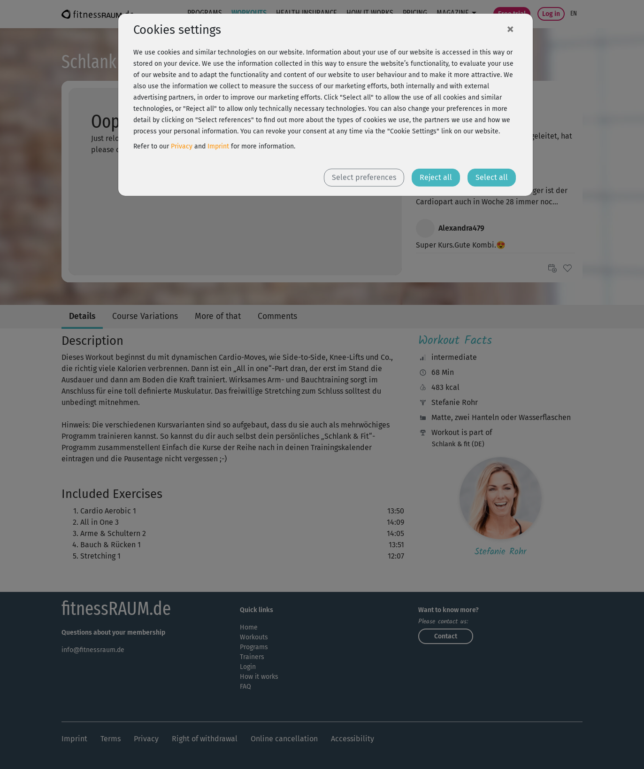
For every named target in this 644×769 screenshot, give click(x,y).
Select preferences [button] (364, 177)
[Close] (510, 28)
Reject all (436, 177)
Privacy (181, 146)
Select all (491, 177)
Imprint (218, 146)
